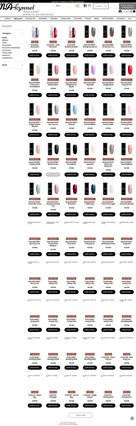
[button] (132, 11)
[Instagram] (89, 5)
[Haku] (63, 6)
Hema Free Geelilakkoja (11, 48)
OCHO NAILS (6, 45)
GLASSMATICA (7, 58)
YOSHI (4, 43)
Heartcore (6, 55)
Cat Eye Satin (7, 53)
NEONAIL (5, 40)
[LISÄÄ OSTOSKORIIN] (35, 55)
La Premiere (6, 50)
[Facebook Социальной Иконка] (85, 5)
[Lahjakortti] (101, 6)
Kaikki (4, 37)
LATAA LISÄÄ (81, 415)
